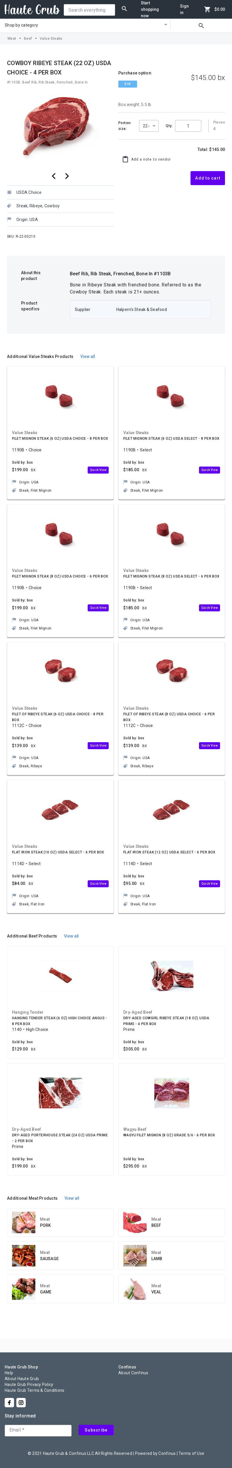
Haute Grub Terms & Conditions (34, 1390)
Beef (28, 38)
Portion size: (124, 126)
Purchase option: (135, 73)
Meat (12, 38)
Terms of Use (191, 1453)
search (201, 25)
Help (9, 1372)
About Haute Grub (22, 1378)
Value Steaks (51, 38)
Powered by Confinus (155, 1453)
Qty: (169, 126)
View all (87, 356)
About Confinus (133, 1372)
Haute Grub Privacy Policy (29, 1384)
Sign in (184, 9)
